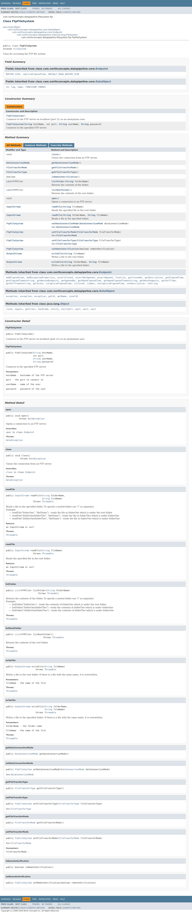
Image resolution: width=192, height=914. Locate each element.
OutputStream (14, 253)
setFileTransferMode (64, 232)
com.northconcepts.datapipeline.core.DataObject (34, 29)
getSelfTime (168, 280)
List (9, 181)
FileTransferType (16, 172)
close (55, 154)
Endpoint (102, 68)
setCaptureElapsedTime (110, 283)
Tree (34, 3)
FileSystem (19, 49)
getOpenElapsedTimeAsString (120, 280)
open (54, 198)
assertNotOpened (85, 277)
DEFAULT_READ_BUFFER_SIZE (63, 74)
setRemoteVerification (65, 249)
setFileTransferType (64, 240)
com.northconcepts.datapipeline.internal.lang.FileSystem (47, 35)
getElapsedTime (174, 277)
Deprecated (45, 3)
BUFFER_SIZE (13, 74)
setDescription (136, 283)
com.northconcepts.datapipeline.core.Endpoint (37, 32)
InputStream (13, 207)
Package (17, 3)
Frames (36, 8)
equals (19, 309)
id (7, 87)
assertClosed (65, 277)
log (13, 87)
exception (12, 296)
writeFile (57, 253)
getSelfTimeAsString (18, 283)
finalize (120, 277)
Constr (31, 12)
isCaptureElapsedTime (59, 283)
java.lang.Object (11, 27)
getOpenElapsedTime (89, 280)
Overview (6, 3)
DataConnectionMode (18, 163)
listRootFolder (61, 190)
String (28, 124)
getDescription (154, 277)
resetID (73, 296)
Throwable (48, 501)
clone (9, 309)
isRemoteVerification (64, 177)
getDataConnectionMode (65, 163)
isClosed (79, 283)
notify (55, 309)
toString (152, 283)
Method (41, 12)
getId (51, 296)
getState (38, 283)
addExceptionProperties (41, 277)
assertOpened (105, 277)
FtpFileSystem (14, 116)
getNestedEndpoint (48, 280)
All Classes (64, 8)
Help (62, 3)
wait (78, 309)
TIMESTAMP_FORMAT (35, 87)
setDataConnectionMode (65, 223)
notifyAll (67, 309)
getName (61, 296)
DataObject (103, 81)
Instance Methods (35, 145)
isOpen (91, 283)
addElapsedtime (15, 277)
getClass (30, 309)
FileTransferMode (16, 167)
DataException (36, 418)
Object (64, 303)
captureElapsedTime (34, 74)
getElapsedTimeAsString (20, 280)
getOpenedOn (68, 280)
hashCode (43, 309)
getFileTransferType (64, 172)
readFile (57, 207)
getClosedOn (135, 277)
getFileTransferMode (64, 167)
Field (22, 12)
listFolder (58, 181)
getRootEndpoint (149, 280)
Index (55, 3)
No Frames (46, 8)
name (20, 87)
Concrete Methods (62, 145)
